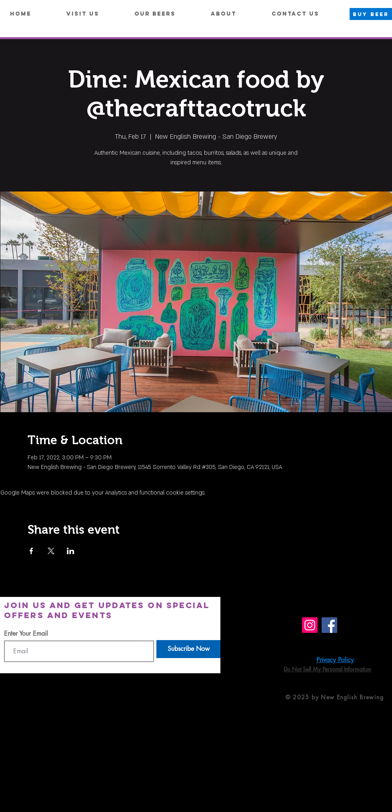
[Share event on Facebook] (31, 551)
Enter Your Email (26, 633)
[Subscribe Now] (188, 649)
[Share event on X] (51, 551)
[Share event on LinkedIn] (70, 551)
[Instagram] (310, 625)
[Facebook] (329, 625)
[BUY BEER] (371, 14)
